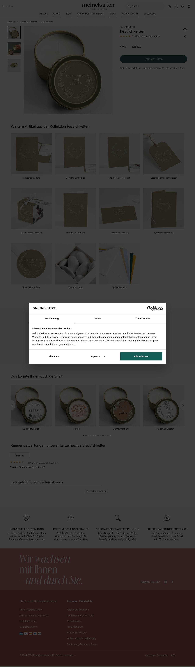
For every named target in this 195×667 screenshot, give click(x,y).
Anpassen (97, 356)
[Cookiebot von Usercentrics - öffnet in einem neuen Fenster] (149, 308)
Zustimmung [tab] (52, 318)
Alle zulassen (141, 356)
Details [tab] (97, 318)
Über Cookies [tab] (143, 318)
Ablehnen (53, 356)
